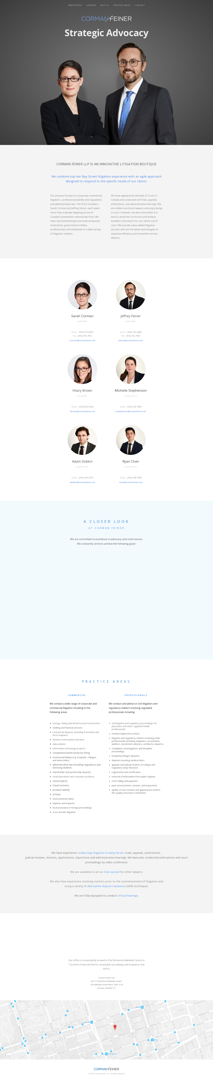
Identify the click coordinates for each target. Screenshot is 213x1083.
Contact (140, 5)
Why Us (105, 5)
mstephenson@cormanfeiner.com (130, 411)
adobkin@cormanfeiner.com (82, 482)
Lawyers (91, 5)
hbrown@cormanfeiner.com (82, 411)
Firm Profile (75, 5)
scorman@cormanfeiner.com (82, 340)
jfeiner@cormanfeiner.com (131, 340)
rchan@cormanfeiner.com (130, 482)
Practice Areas (122, 5)
